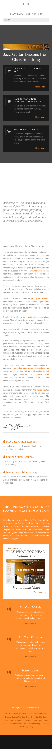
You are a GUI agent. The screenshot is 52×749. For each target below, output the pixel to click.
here (5, 405)
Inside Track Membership (20, 472)
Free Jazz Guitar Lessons (20, 441)
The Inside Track (40, 390)
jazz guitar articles (39, 298)
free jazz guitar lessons (39, 329)
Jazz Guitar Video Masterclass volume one (31, 368)
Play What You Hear (36, 271)
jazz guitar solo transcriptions (36, 317)
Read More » (41, 87)
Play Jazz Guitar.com (26, 14)
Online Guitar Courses (18, 457)
